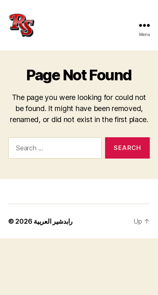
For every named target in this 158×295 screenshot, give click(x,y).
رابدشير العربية (53, 221)
